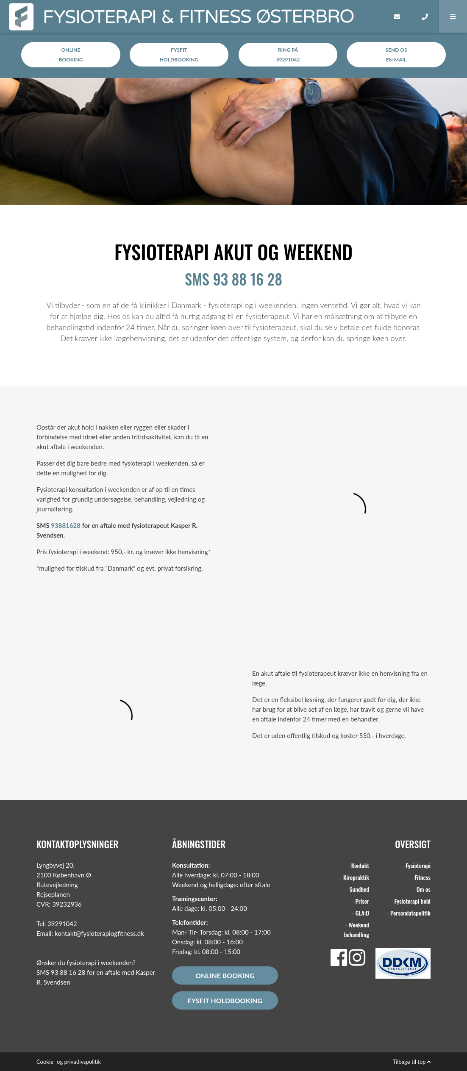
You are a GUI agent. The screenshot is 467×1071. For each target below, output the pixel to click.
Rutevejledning (57, 884)
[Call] (425, 16)
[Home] (369, 16)
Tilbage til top (412, 1061)
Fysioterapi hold (412, 900)
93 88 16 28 (68, 972)
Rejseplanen (53, 894)
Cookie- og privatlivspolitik (68, 1061)
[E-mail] (397, 16)
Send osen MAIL (396, 55)
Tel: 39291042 (56, 923)
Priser (362, 900)
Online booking (225, 975)
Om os (424, 889)
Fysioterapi (418, 865)
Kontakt (360, 865)
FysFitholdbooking (179, 55)
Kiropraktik (356, 877)
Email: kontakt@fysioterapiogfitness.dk (90, 933)
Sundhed (359, 889)
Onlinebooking (70, 55)
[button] (453, 16)
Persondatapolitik (410, 912)
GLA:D (362, 912)
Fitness (422, 877)
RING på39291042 (288, 55)
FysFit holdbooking (225, 1000)
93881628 (66, 525)
